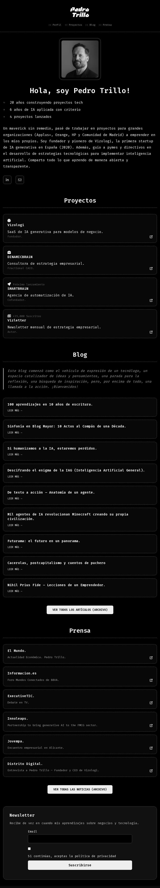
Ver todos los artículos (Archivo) (80, 612)
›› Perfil (54, 24)
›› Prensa (105, 24)
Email (32, 834)
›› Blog (90, 24)
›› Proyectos (73, 24)
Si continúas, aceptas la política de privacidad (72, 854)
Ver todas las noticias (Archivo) (80, 791)
